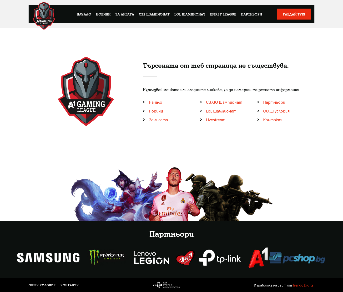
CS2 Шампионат (154, 14)
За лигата (124, 14)
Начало (84, 14)
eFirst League (223, 14)
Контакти (70, 285)
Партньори (251, 14)
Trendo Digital (303, 285)
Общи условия (42, 285)
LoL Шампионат (189, 14)
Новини (103, 14)
